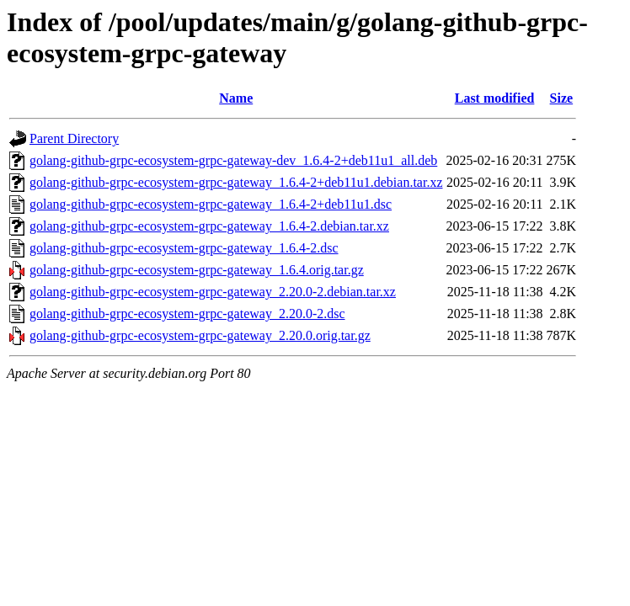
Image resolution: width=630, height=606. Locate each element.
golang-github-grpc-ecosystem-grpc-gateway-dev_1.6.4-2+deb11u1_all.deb (233, 160)
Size (562, 98)
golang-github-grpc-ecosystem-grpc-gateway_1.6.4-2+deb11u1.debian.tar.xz (236, 182)
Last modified (495, 98)
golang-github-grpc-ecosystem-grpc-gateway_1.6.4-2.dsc (184, 248)
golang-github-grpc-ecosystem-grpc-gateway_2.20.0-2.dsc (187, 313)
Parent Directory (74, 138)
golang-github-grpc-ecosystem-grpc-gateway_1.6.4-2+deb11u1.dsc (210, 204)
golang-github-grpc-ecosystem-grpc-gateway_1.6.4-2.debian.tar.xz (209, 226)
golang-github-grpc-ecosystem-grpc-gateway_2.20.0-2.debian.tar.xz (212, 291)
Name (236, 98)
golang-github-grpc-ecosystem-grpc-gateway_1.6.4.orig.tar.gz (196, 270)
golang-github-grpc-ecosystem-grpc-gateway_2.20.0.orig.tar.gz (200, 335)
